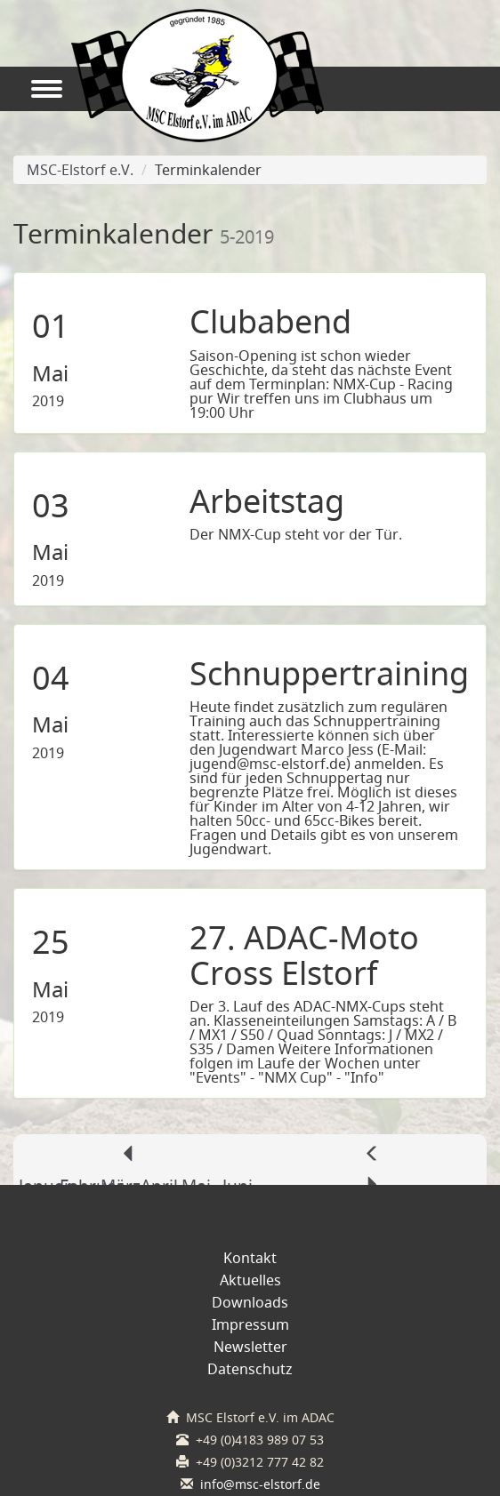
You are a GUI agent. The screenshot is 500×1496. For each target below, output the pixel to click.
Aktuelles (250, 1280)
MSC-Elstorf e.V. (75, 170)
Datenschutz (250, 1369)
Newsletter (250, 1346)
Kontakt (250, 1258)
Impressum (250, 1324)
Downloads (250, 1302)
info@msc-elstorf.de (260, 1484)
